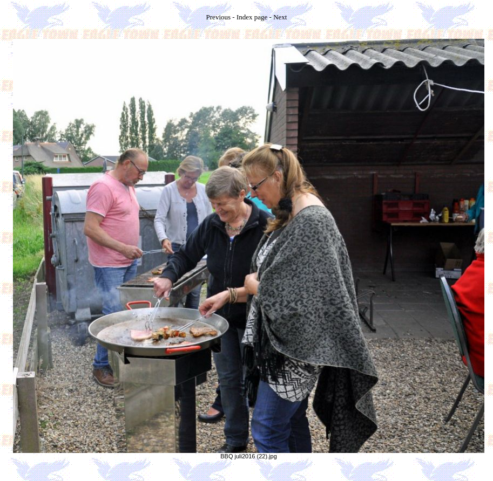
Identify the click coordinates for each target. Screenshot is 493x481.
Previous (218, 17)
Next (280, 17)
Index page (252, 17)
